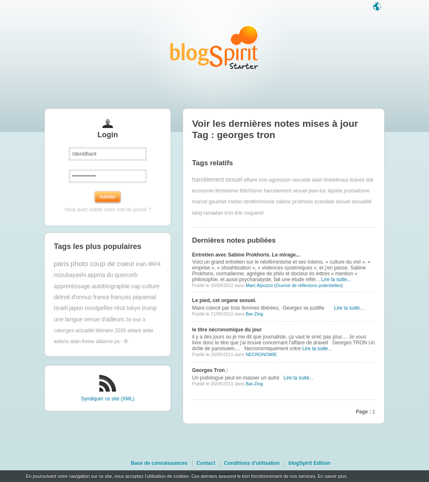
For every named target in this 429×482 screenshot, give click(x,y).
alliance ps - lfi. (112, 341)
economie (203, 191)
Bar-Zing (254, 313)
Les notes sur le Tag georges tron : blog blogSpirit (214, 47)
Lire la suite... (336, 279)
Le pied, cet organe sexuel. (224, 300)
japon (76, 308)
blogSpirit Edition (310, 463)
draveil (356, 180)
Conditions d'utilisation (252, 463)
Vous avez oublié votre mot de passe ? (108, 210)
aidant (134, 330)
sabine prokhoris (294, 202)
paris (61, 264)
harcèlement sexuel (217, 180)
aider (148, 330)
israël (61, 308)
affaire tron (256, 180)
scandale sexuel (332, 202)
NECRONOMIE (261, 354)
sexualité (362, 202)
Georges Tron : (210, 370)
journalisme (357, 191)
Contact (205, 463)
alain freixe (82, 341)
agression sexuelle (289, 180)
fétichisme (251, 191)
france (101, 297)
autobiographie (111, 286)
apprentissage (72, 286)
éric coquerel (249, 213)
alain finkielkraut (330, 180)
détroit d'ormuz (73, 297)
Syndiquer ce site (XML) (107, 399)
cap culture (145, 286)
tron (229, 213)
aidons (61, 341)
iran (141, 263)
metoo (235, 202)
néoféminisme (259, 202)
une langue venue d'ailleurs (89, 319)
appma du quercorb (113, 275)
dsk (370, 180)
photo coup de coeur (102, 264)
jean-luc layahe (326, 191)
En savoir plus (332, 476)
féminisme (226, 191)
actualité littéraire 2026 (100, 330)
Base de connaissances (159, 463)
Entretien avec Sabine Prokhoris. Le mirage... (246, 255)
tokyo (133, 308)
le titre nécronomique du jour (227, 330)
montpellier (99, 308)
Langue (378, 7)
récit (119, 308)
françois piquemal (133, 297)
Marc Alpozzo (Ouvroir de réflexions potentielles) (294, 285)
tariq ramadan (207, 213)
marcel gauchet (209, 202)
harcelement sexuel (285, 191)
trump (149, 308)
